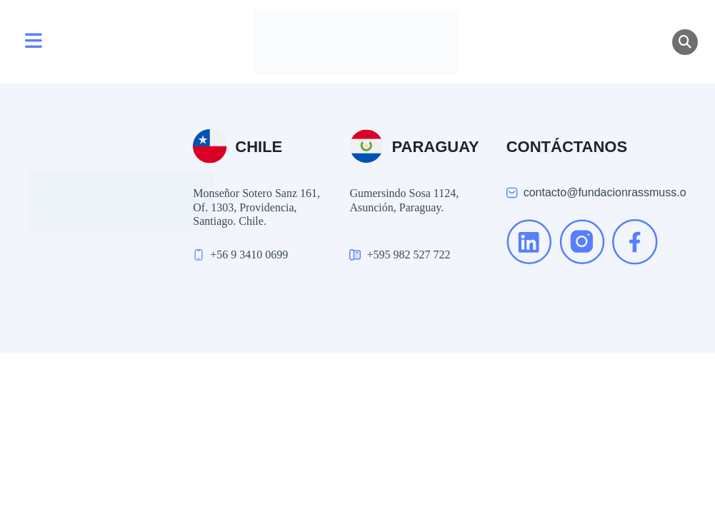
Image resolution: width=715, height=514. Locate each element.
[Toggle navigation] (33, 42)
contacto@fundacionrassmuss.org (610, 192)
